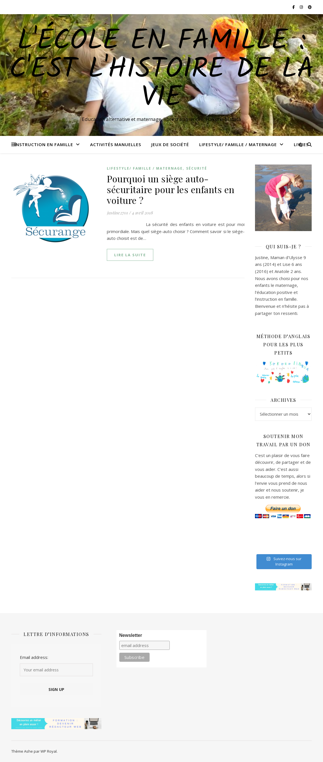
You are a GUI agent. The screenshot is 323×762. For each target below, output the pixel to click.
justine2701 (117, 212)
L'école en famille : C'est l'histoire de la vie (161, 69)
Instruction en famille (43, 144)
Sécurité (196, 168)
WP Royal (49, 751)
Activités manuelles (115, 144)
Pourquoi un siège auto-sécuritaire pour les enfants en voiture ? (171, 189)
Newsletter (130, 635)
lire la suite (130, 254)
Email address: (34, 657)
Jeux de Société (170, 144)
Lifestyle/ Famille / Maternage (238, 144)
